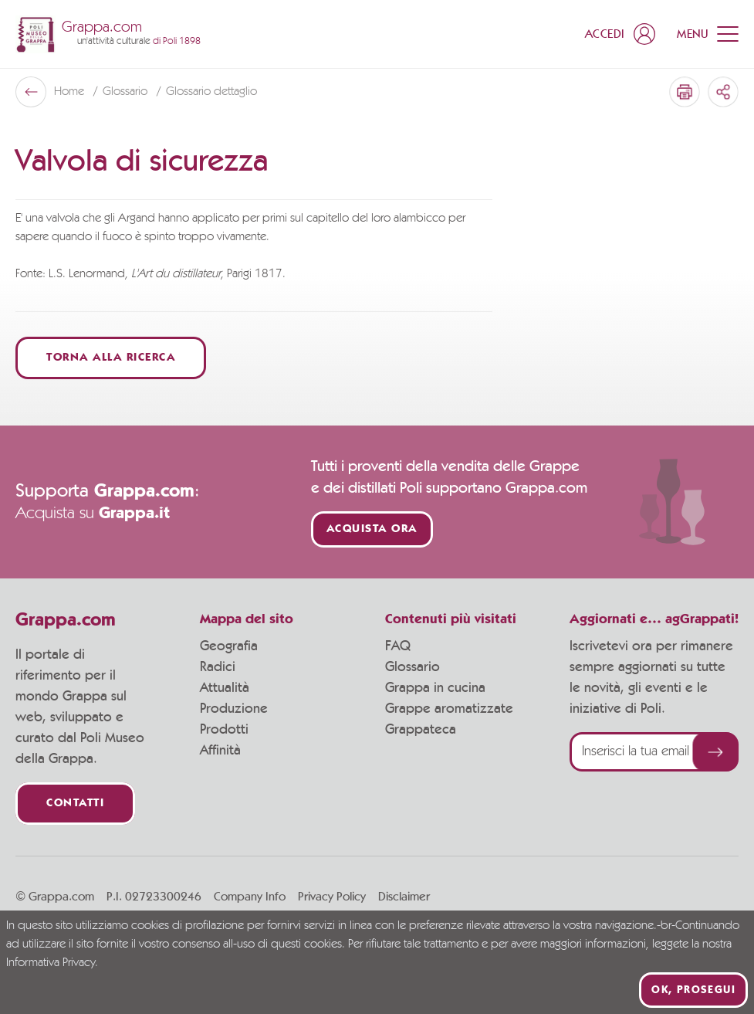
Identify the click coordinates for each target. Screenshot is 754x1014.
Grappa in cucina (435, 688)
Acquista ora (372, 529)
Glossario (126, 92)
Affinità (220, 751)
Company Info (250, 896)
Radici (217, 667)
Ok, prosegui (693, 990)
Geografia (229, 646)
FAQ (398, 646)
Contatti (75, 803)
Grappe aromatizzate (449, 709)
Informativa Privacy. (52, 963)
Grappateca (420, 730)
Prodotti (224, 730)
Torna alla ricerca (110, 358)
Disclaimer (404, 896)
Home (70, 92)
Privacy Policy (332, 896)
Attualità (224, 688)
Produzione (234, 709)
